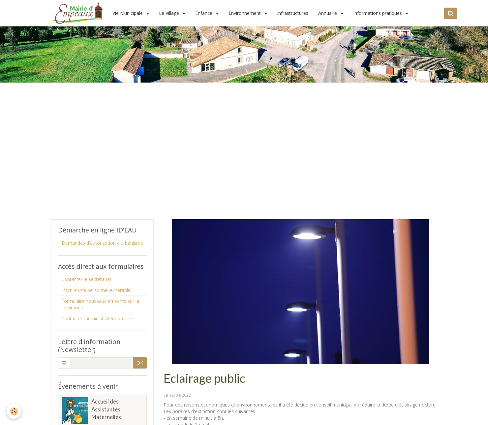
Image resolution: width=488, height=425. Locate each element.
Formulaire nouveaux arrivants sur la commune (100, 304)
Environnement (245, 13)
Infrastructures (292, 13)
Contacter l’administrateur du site (96, 318)
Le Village (169, 13)
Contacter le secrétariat (86, 279)
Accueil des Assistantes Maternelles (106, 409)
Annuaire (328, 13)
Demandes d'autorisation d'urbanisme (102, 243)
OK (140, 363)
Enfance (204, 13)
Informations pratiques (378, 13)
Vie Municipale (128, 13)
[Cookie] (14, 411)
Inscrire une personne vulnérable (96, 290)
